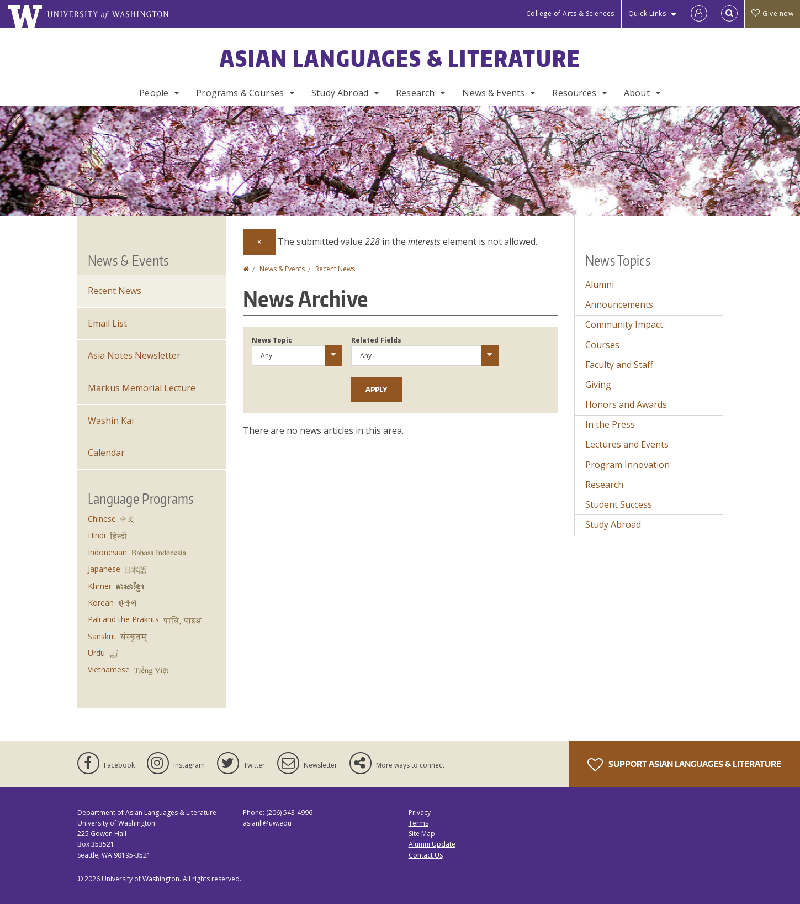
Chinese (102, 518)
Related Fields (376, 340)
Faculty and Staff (619, 365)
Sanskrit (102, 636)
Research (415, 93)
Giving (598, 385)
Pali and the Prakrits (123, 619)
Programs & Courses (240, 93)
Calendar (106, 452)
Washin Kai (111, 420)
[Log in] (699, 14)
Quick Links (647, 13)
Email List (107, 323)
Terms (418, 823)
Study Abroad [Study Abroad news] (613, 524)
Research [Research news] (604, 485)
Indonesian (107, 552)
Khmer (100, 586)
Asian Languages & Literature (400, 59)
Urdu (96, 653)
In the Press (610, 424)
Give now (772, 13)
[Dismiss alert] (259, 242)
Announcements (619, 304)
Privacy (420, 812)
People (153, 93)
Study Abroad (339, 93)
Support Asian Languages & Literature (684, 764)
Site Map (422, 833)
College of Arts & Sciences (570, 13)
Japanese (104, 569)
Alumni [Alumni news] (599, 284)
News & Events (493, 93)
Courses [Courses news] (602, 345)
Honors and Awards (626, 404)
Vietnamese (109, 669)
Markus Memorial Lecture (141, 388)
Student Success (618, 504)
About (637, 93)
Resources (574, 93)
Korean (101, 602)
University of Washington (140, 879)
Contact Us (426, 855)
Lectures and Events (627, 444)
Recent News (335, 269)
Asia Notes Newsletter (134, 355)
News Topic (272, 340)
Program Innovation (627, 465)
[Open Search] (729, 14)
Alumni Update (432, 844)
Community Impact (624, 324)
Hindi (96, 535)
